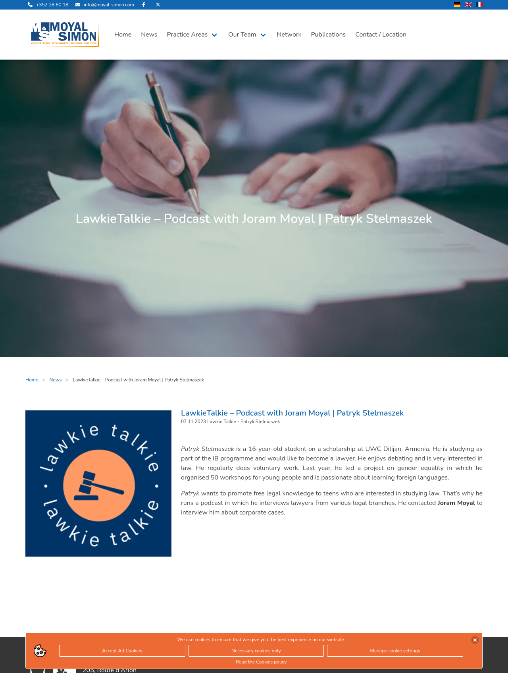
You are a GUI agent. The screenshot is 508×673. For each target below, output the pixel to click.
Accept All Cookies (122, 651)
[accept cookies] (475, 640)
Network (289, 34)
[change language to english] (468, 5)
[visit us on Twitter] (158, 5)
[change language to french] (479, 5)
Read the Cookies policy (261, 662)
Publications (328, 34)
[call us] (46, 5)
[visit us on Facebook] (143, 5)
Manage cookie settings (395, 651)
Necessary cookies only (256, 651)
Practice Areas (187, 34)
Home (122, 34)
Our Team (242, 34)
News (149, 34)
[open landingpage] (65, 35)
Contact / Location (380, 34)
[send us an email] (103, 5)
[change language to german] (457, 5)
